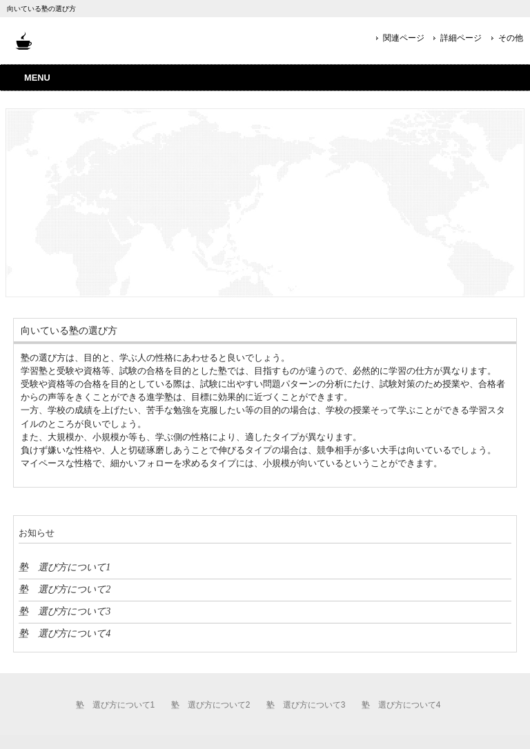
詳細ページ (461, 38)
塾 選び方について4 (64, 633)
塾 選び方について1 (64, 566)
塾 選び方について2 (64, 589)
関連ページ (403, 38)
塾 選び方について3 (64, 611)
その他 (510, 38)
